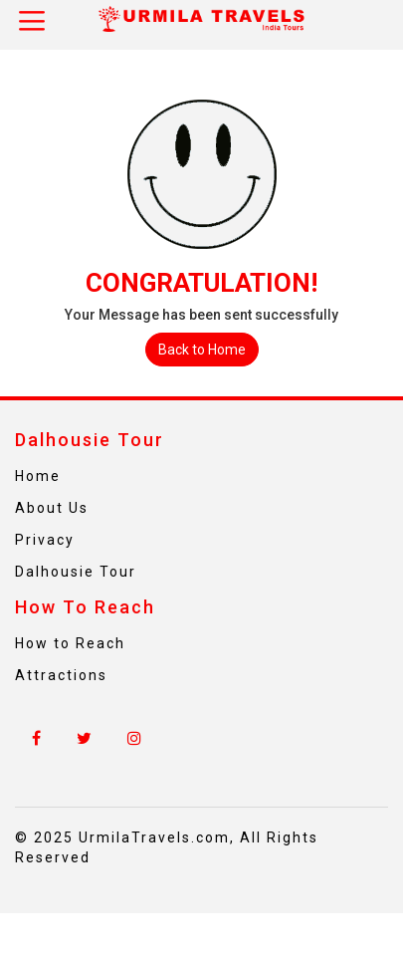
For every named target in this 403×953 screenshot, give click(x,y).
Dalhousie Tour (75, 572)
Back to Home (202, 349)
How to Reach (70, 643)
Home (38, 476)
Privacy (45, 540)
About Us (52, 508)
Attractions (61, 675)
